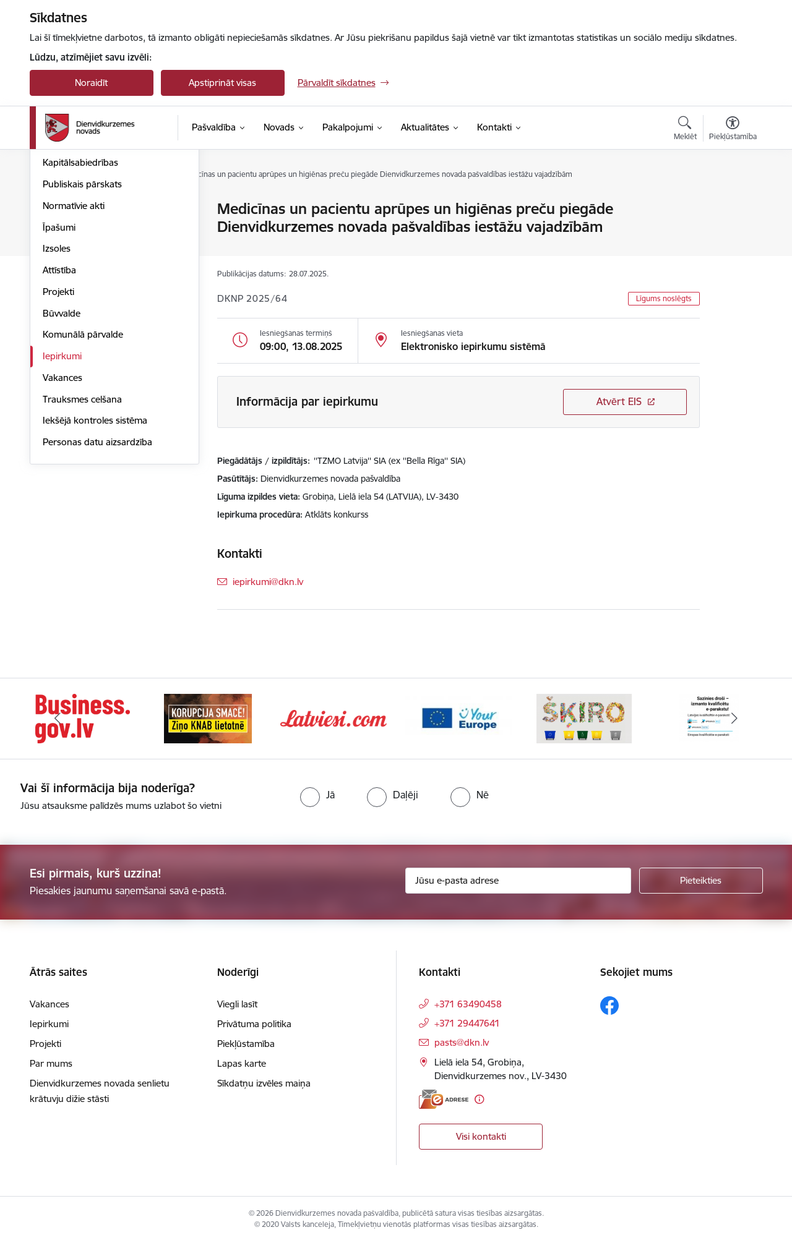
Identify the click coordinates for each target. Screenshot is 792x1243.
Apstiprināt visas (222, 82)
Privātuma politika (254, 1024)
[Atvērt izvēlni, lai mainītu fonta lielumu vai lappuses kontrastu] (733, 130)
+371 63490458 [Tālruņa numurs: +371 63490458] (468, 1004)
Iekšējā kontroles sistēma (95, 554)
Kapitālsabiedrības (80, 296)
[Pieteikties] (701, 881)
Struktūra (62, 231)
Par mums (51, 1063)
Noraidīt (91, 82)
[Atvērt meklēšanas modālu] (685, 130)
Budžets (60, 274)
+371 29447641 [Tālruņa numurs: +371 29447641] (467, 1023)
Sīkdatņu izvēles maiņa (264, 1083)
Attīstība (59, 403)
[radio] (317, 794)
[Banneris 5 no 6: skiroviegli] (584, 718)
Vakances (62, 510)
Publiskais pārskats (82, 317)
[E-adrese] (443, 1099)
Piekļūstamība (246, 1043)
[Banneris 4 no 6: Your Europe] (458, 718)
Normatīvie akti (74, 338)
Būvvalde (61, 446)
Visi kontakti (481, 1136)
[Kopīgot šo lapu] (732, 235)
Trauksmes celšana (82, 532)
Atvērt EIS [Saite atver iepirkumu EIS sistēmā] (619, 401)
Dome (55, 210)
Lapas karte (241, 1063)
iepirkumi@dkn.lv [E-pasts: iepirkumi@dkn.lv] (268, 581)
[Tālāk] (734, 718)
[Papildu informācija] (479, 1099)
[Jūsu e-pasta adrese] (518, 881)
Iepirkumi (62, 489)
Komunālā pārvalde (83, 468)
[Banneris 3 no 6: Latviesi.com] (333, 718)
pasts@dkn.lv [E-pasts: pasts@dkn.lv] (461, 1042)
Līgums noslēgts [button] (664, 298)
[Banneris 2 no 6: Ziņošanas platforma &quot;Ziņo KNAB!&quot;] (208, 718)
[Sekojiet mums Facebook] (609, 1005)
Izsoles (57, 382)
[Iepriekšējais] (58, 718)
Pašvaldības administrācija (96, 252)
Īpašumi (59, 360)
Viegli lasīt (237, 1004)
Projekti (58, 424)
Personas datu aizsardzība (97, 575)
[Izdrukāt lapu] (732, 204)
